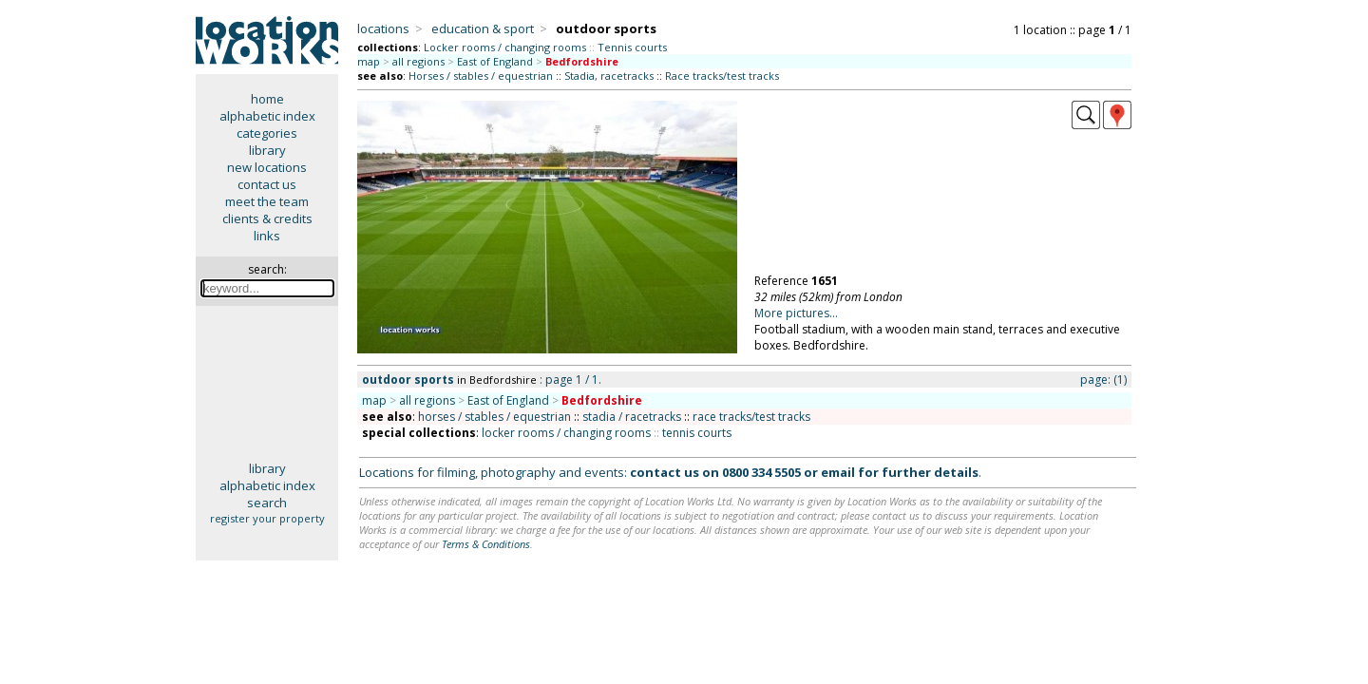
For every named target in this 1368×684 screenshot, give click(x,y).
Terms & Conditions (486, 544)
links (267, 235)
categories (267, 133)
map (368, 61)
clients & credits (267, 218)
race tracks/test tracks (751, 416)
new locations (267, 167)
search (267, 502)
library (267, 150)
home (267, 98)
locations (383, 28)
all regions (418, 61)
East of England (495, 61)
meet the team (267, 201)
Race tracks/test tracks (722, 75)
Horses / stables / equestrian (480, 75)
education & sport (482, 28)
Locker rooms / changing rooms (505, 47)
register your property (267, 518)
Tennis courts (632, 47)
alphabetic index (267, 115)
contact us (267, 184)
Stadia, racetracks (609, 75)
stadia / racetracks (631, 416)
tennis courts (697, 433)
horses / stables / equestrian (494, 416)
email (838, 472)
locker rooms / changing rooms (566, 433)
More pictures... (796, 313)
